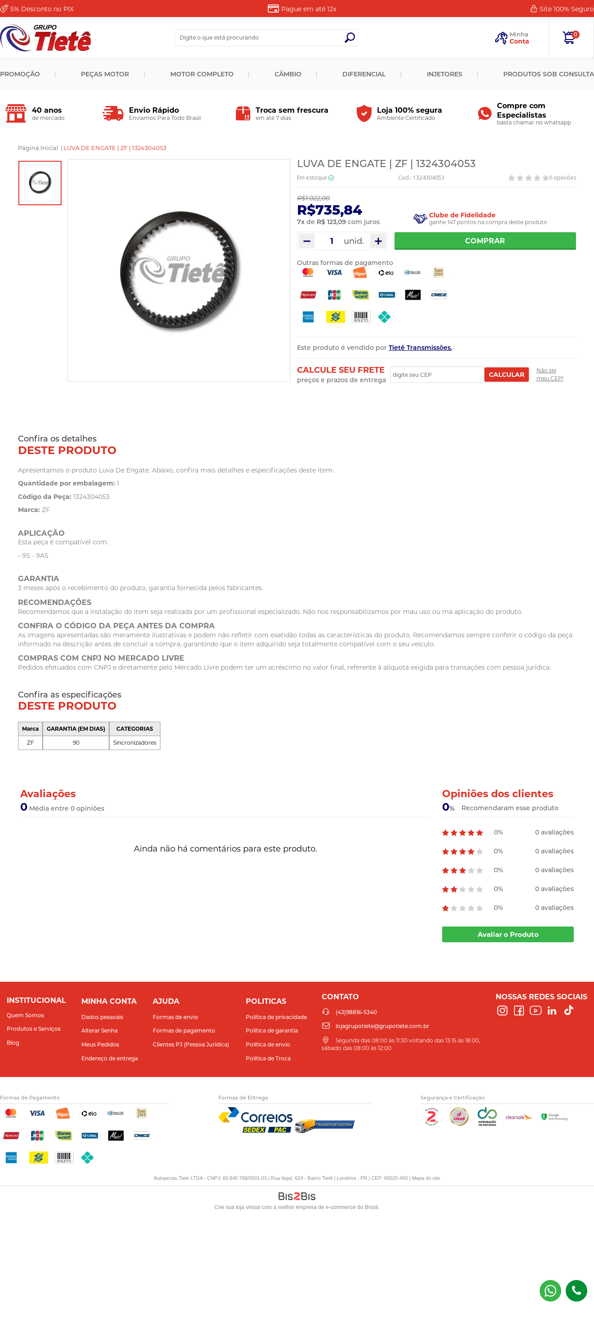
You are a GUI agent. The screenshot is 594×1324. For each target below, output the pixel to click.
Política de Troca (268, 1058)
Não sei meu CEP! (549, 374)
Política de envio (268, 1044)
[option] (40, 183)
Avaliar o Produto (508, 934)
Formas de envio (175, 1017)
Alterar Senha (99, 1030)
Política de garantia (272, 1030)
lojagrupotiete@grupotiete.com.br (382, 1026)
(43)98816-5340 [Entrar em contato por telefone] (576, 1291)
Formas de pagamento (184, 1030)
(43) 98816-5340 (550, 1291)
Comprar (485, 241)
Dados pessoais (102, 1017)
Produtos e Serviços (34, 1028)
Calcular (506, 375)
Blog (13, 1042)
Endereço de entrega (109, 1058)
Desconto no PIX (42, 9)
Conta (519, 41)
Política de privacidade (276, 1017)
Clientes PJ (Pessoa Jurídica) (191, 1044)
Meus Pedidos (100, 1044)
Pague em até (308, 9)
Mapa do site (426, 1178)
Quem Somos (25, 1015)
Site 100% (567, 9)
